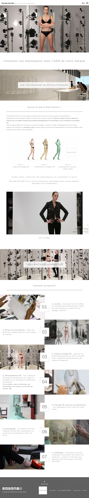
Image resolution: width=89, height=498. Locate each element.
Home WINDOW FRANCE (64, 490)
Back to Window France (81, 231)
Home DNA (53, 490)
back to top (44, 484)
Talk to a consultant (82, 228)
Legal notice (77, 490)
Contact (85, 490)
